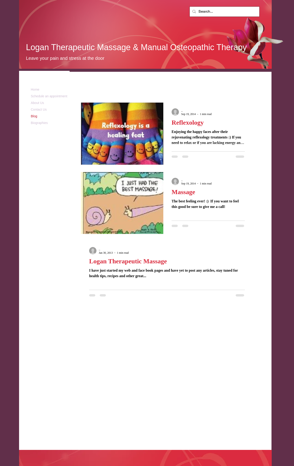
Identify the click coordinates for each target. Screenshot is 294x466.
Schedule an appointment (49, 96)
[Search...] (224, 12)
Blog (34, 116)
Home (35, 89)
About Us (37, 103)
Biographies (39, 123)
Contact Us (39, 109)
